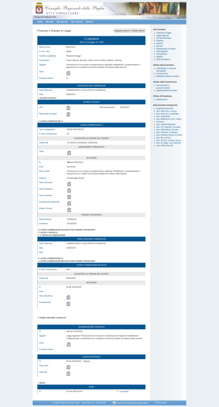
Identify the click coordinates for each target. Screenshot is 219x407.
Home (40, 22)
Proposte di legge (163, 33)
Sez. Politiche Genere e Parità (169, 135)
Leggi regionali (162, 35)
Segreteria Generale (164, 108)
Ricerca (89, 22)
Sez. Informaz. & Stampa (166, 132)
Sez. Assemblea (163, 116)
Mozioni (159, 57)
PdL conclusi (77, 22)
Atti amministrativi (163, 38)
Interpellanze (161, 54)
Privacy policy (160, 403)
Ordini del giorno (163, 59)
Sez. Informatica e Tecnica (167, 130)
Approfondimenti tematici (166, 90)
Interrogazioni (162, 51)
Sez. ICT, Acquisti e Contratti (168, 127)
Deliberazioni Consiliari (166, 49)
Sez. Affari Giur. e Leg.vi (166, 111)
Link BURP (123, 391)
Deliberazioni (161, 99)
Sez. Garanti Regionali (165, 124)
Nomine (159, 43)
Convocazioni (162, 73)
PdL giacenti (62, 22)
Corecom (160, 122)
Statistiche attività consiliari (167, 76)
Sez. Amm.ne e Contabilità (167, 114)
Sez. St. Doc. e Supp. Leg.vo (168, 140)
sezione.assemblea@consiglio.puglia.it (131, 403)
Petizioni (159, 41)
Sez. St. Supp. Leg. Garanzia (168, 143)
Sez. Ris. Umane (163, 138)
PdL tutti (49, 22)
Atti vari (159, 46)
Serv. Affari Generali (164, 145)
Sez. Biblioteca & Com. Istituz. (169, 119)
